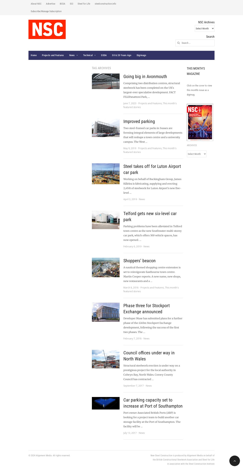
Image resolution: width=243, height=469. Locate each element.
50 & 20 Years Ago (121, 55)
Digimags (141, 55)
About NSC (36, 3)
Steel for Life (84, 3)
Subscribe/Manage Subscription (46, 11)
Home (34, 55)
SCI (71, 3)
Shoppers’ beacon (139, 260)
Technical (88, 55)
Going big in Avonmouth (145, 76)
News (72, 55)
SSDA (104, 55)
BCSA (62, 3)
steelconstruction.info (105, 3)
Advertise (50, 3)
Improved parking (139, 121)
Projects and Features (53, 55)
